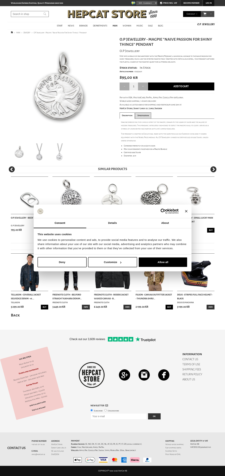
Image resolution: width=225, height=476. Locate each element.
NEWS (71, 25)
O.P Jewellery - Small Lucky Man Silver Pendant (195, 219)
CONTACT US (190, 359)
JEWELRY (26, 33)
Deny (62, 262)
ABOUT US (188, 379)
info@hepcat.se (38, 454)
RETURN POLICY (192, 374)
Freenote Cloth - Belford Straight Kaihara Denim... (67, 296)
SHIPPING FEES (191, 369)
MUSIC (139, 25)
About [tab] (165, 222)
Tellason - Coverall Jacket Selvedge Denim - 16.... (26, 296)
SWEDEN (55, 454)
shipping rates (175, 447)
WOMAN (127, 25)
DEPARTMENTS (100, 25)
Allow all (163, 262)
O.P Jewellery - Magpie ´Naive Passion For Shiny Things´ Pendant (60, 33)
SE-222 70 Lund (57, 451)
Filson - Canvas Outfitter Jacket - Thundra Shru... (154, 296)
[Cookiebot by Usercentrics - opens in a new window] (163, 211)
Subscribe (98, 410)
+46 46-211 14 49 (38, 444)
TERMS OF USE (191, 364)
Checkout (191, 14)
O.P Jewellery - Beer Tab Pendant (29, 217)
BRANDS (83, 25)
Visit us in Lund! (39, 409)
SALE (150, 25)
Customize (112, 262)
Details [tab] (112, 222)
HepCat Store (56, 444)
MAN (115, 25)
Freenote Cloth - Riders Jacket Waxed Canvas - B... (111, 296)
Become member (191, 3)
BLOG (160, 25)
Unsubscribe (113, 410)
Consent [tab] (60, 222)
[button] (204, 14)
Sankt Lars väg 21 (58, 447)
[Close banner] (186, 211)
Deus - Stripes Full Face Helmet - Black (195, 296)
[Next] (213, 169)
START (60, 25)
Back (15, 315)
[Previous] (12, 169)
